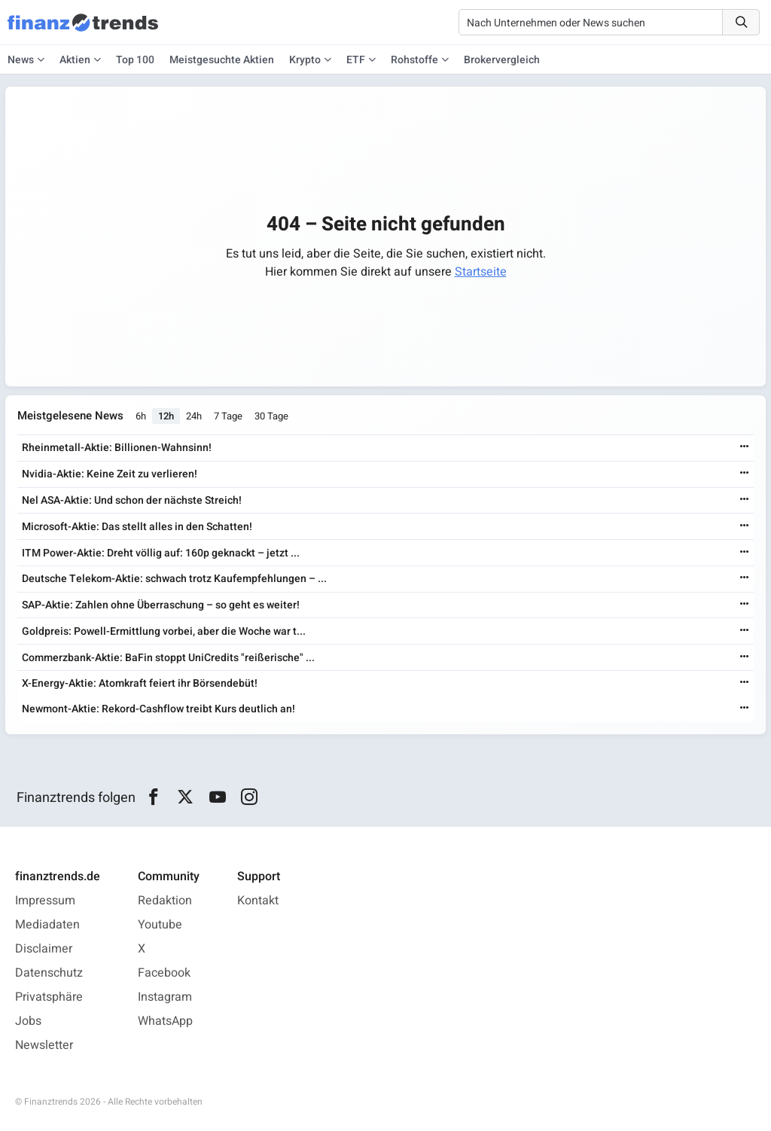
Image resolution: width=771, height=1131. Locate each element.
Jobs (28, 1021)
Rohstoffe (414, 60)
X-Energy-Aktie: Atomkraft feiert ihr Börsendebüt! (140, 683)
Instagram (165, 997)
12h (166, 416)
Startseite (481, 272)
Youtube (160, 925)
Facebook (164, 973)
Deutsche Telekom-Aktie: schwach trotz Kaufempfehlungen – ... (174, 579)
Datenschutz (49, 973)
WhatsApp (165, 1021)
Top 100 (135, 60)
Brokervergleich (502, 60)
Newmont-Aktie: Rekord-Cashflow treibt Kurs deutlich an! (158, 709)
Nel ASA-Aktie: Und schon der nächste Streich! (132, 500)
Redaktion (165, 901)
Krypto (305, 60)
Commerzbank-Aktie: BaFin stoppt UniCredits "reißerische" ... (168, 658)
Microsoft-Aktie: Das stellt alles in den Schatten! (137, 527)
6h (141, 416)
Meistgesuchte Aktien (221, 60)
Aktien (74, 60)
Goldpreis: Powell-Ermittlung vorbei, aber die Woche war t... (164, 631)
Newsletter (44, 1045)
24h (194, 416)
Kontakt (258, 901)
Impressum (45, 901)
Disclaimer (43, 949)
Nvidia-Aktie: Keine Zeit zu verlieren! (109, 474)
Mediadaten (47, 925)
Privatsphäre (49, 997)
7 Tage (228, 416)
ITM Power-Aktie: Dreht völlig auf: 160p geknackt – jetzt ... (161, 553)
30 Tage (271, 416)
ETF (355, 60)
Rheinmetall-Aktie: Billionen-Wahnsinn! (117, 448)
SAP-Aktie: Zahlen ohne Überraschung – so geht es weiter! (161, 605)
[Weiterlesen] (744, 448)
